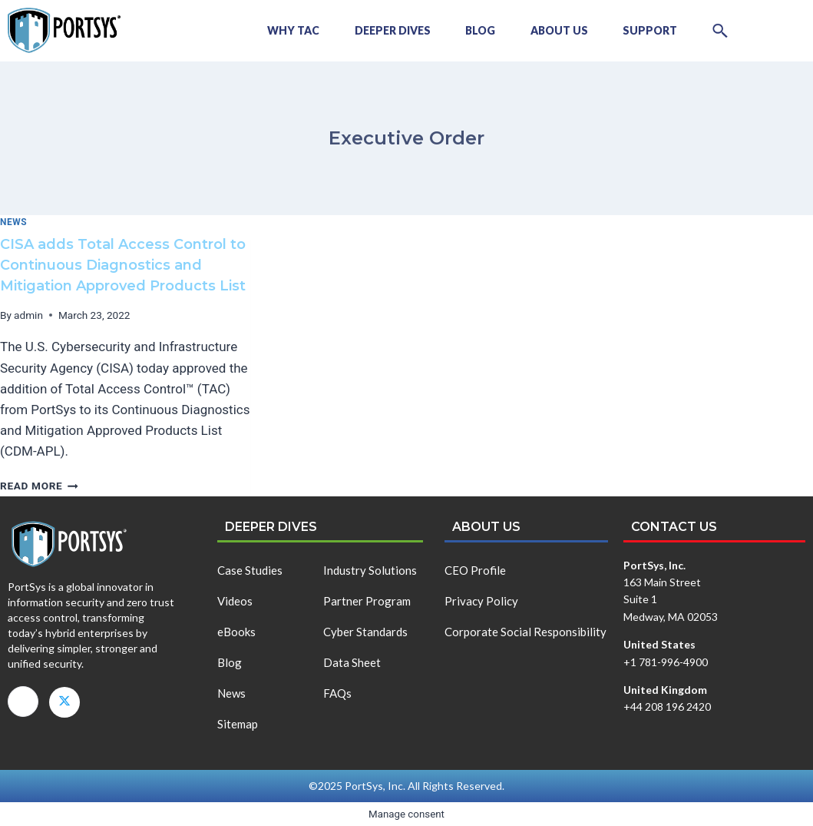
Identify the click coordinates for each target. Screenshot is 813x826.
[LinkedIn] (23, 701)
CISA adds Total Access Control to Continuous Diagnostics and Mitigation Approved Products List (123, 265)
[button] (718, 31)
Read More (39, 485)
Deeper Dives (377, 30)
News (13, 222)
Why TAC (275, 30)
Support (645, 30)
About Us (551, 30)
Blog (469, 30)
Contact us (674, 526)
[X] (64, 702)
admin (28, 315)
